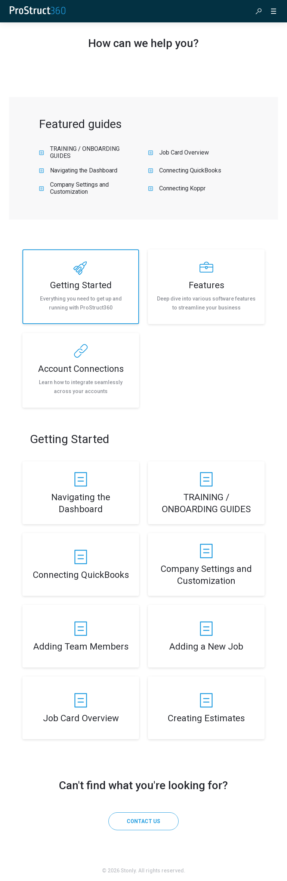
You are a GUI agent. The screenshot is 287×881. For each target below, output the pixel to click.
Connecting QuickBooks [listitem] (184, 170)
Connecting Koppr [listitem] (177, 188)
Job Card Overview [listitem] (178, 152)
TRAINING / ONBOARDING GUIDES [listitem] (79, 152)
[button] (258, 11)
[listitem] (80, 286)
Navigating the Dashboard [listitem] (78, 170)
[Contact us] (143, 821)
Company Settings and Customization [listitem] (74, 188)
